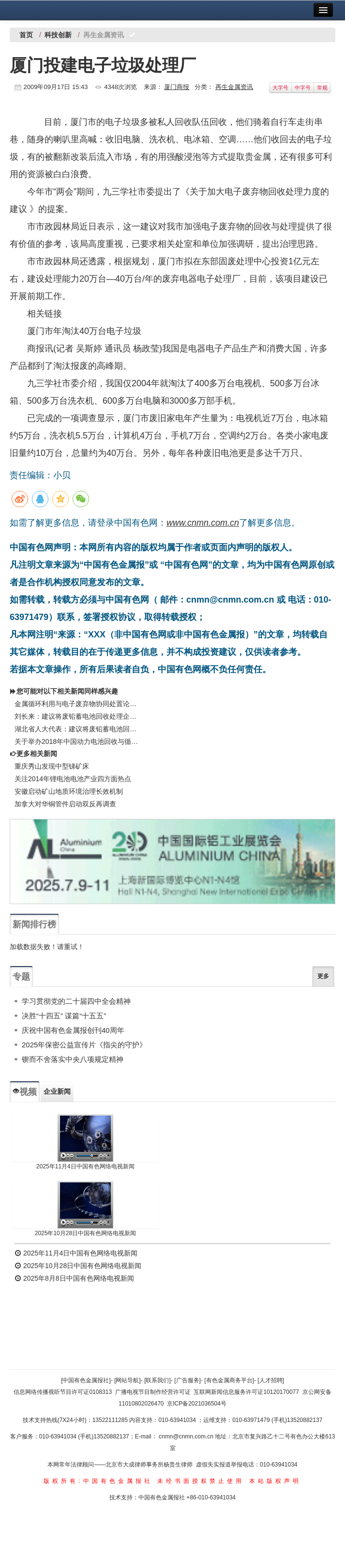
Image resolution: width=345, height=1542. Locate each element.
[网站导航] (127, 1380)
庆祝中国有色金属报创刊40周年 (73, 1030)
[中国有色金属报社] (86, 1380)
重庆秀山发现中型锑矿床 (52, 766)
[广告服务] (187, 1380)
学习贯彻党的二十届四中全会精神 (76, 1001)
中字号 (303, 88)
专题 (21, 977)
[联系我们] (157, 1380)
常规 (322, 88)
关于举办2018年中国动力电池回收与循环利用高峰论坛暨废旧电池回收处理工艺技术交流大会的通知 (77, 741)
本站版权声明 (275, 1481)
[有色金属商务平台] (229, 1380)
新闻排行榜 (34, 924)
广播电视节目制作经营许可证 (153, 1392)
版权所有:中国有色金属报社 (98, 1481)
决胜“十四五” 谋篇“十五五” (64, 1016)
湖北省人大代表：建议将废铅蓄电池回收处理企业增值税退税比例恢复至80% (77, 729)
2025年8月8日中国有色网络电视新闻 (74, 1278)
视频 (25, 1092)
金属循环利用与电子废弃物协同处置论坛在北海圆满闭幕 (77, 704)
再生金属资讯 (234, 87)
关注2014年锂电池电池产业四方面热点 (73, 779)
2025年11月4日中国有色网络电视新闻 (85, 1166)
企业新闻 (57, 1091)
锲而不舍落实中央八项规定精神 (72, 1059)
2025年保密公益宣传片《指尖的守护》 (84, 1045)
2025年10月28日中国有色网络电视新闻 (85, 1233)
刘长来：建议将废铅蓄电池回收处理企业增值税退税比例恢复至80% (77, 716)
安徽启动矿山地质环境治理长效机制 (69, 791)
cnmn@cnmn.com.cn (187, 1436)
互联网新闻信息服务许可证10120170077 (246, 1392)
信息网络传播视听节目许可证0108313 (63, 1392)
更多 (323, 976)
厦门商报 (176, 87)
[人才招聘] (270, 1380)
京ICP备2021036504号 (196, 1403)
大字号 (280, 88)
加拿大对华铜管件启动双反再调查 (65, 804)
